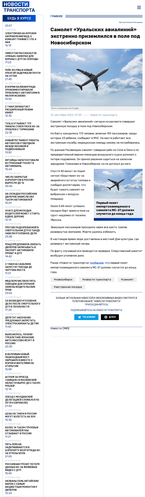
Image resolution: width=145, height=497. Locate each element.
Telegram (86, 317)
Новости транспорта (97, 279)
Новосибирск (64, 279)
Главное (57, 16)
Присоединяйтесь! (96, 304)
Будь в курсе (19, 18)
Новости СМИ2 (60, 328)
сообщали (97, 262)
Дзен (110, 317)
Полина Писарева (134, 22)
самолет (128, 279)
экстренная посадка (69, 287)
